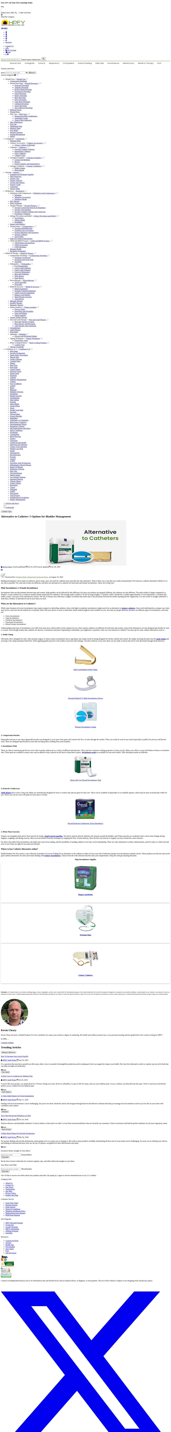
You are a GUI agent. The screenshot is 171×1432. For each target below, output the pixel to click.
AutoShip (8, 1233)
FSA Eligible (10, 1247)
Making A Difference (8, 1052)
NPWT (12, 136)
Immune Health (15, 249)
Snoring (13, 402)
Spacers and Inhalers (17, 224)
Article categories (8, 75)
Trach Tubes (19, 237)
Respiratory (54, 63)
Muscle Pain (14, 357)
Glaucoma (13, 441)
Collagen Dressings (22, 104)
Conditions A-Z (12, 349)
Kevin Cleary (7, 567)
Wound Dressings (17, 83)
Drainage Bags (15, 141)
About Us (8, 1183)
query (3, 73)
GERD (12, 491)
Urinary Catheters (85, 975)
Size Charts (9, 1249)
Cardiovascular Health (18, 443)
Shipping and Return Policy (15, 1211)
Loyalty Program (11, 1227)
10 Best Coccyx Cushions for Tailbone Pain (17, 1076)
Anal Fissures (15, 495)
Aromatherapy (15, 328)
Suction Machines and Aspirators (27, 232)
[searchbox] (11, 60)
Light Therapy (15, 330)
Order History (10, 1207)
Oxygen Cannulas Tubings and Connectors (30, 212)
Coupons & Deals (11, 1241)
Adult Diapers (6, 1092)
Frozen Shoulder (16, 416)
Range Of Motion (16, 467)
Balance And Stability (22, 295)
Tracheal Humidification (23, 228)
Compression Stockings (19, 256)
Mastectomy (128, 63)
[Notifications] (7, 52)
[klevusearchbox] (43, 59)
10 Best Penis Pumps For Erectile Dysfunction (18, 1133)
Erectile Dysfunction (17, 353)
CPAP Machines (20, 247)
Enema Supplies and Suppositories (27, 164)
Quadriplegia (15, 398)
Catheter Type (6, 511)
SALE (159, 63)
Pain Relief (14, 332)
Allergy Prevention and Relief (21, 216)
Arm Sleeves (19, 299)
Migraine (13, 390)
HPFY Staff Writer (10, 1060)
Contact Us (9, 46)
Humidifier (19, 222)
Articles (8, 1243)
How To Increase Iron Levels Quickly (14, 1056)
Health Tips (9, 1245)
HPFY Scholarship (12, 1229)
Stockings (18, 262)
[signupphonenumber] (11, 1169)
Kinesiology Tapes (21, 340)
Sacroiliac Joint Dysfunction (20, 463)
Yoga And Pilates (21, 313)
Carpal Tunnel (15, 369)
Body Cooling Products (19, 343)
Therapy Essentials (17, 347)
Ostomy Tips (14, 178)
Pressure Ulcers (15, 371)
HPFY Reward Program (14, 1223)
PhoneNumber (26, 1169)
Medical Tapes (15, 128)
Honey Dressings (21, 96)
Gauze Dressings (21, 106)
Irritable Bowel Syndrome (19, 497)
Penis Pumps (6, 1129)
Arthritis (13, 378)
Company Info (6, 1179)
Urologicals (29, 63)
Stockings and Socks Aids (24, 260)
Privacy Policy (10, 1193)
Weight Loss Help (16, 449)
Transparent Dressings (23, 92)
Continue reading (7, 1043)
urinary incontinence (52, 856)
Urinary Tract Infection (18, 447)
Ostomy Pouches (16, 181)
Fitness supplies (20, 315)
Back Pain (13, 365)
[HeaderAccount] (10, 50)
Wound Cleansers (16, 132)
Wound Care (15, 63)
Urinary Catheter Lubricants (25, 145)
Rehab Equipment (21, 289)
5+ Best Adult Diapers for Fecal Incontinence (17, 1096)
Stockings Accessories (23, 258)
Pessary (17, 162)
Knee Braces (19, 278)
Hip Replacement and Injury (20, 428)
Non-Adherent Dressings (24, 108)
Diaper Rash (14, 373)
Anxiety (13, 459)
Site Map (8, 1191)
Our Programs (6, 1219)
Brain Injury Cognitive (18, 422)
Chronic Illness (15, 481)
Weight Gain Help (16, 410)
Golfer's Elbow (15, 483)
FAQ (7, 1251)
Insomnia (13, 375)
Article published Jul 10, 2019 (25, 567)
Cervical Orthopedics (22, 272)
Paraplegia (14, 394)
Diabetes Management (18, 380)
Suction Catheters (21, 235)
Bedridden (14, 418)
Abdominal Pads (16, 126)
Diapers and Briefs (85, 895)
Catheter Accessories (18, 143)
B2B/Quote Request (12, 1215)
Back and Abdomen (22, 274)
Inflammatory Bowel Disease (20, 465)
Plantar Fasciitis (16, 396)
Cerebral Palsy (15, 361)
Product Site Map (11, 1195)
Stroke (12, 451)
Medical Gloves (16, 110)
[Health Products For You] (85, 22)
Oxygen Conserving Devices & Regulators (30, 208)
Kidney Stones (20, 168)
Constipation (14, 434)
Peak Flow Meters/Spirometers (21, 239)
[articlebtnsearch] (32, 73)
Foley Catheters (20, 153)
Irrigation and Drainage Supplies (22, 174)
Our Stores (9, 1187)
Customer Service (7, 1199)
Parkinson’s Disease (17, 426)
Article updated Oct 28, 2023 (48, 567)
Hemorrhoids (19, 170)
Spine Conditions (16, 430)
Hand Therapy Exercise (23, 297)
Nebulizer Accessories (23, 197)
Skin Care (14, 114)
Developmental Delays (18, 424)
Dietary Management (17, 500)
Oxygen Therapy (17, 206)
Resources (4, 1237)
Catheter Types (20, 155)
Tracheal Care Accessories (24, 230)
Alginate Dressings (21, 87)
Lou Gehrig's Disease (18, 477)
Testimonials (10, 1189)
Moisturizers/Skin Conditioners (26, 116)
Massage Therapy (16, 301)
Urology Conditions (18, 166)
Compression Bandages (18, 81)
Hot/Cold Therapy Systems (24, 322)
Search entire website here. (31, 60)
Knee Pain (13, 367)
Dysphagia (14, 432)
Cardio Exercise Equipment (25, 293)
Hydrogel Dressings (22, 85)
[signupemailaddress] (11, 1155)
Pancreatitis (14, 493)
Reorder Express (11, 1205)
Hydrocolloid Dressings (23, 89)
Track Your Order (11, 1203)
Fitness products (16, 307)
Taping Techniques (17, 338)
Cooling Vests (20, 345)
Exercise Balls (20, 309)
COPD (12, 461)
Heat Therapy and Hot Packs (25, 324)
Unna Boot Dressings (22, 102)
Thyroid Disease (16, 473)
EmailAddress (26, 1155)
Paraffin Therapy (16, 303)
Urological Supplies (18, 158)
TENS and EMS (20, 282)
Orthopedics (68, 63)
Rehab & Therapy (146, 63)
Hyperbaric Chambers (23, 214)
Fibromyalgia (15, 414)
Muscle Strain (15, 475)
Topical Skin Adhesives (23, 120)
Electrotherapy (16, 280)
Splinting (14, 334)
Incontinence (113, 63)
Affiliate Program (11, 1231)
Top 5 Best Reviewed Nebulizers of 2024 (16, 1116)
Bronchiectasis (15, 455)
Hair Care (13, 471)
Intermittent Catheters (22, 151)
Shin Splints (14, 400)
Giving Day (9, 1225)
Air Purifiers (19, 218)
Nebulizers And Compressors (21, 193)
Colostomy (14, 187)
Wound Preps (15, 112)
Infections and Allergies (18, 445)
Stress (12, 408)
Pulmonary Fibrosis (17, 469)
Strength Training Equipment (25, 291)
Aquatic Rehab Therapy (18, 317)
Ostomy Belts (15, 189)
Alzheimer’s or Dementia (19, 420)
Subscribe (5, 1157)
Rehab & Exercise (17, 287)
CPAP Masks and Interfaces (25, 243)
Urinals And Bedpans (22, 160)
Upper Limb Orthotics (23, 270)
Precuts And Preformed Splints (26, 336)
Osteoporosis (15, 453)
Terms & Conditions (12, 1209)
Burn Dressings (20, 98)
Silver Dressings (20, 100)
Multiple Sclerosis (16, 392)
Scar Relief (14, 130)
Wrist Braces (19, 276)
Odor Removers (16, 176)
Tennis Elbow (15, 406)
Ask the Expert (10, 1253)
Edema (12, 363)
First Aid (13, 124)
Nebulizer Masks (21, 199)
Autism (12, 386)
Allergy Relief (20, 220)
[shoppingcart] (87, 54)
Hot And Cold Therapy (19, 320)
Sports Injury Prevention (19, 355)
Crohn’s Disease (16, 359)
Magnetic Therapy (16, 305)
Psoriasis (13, 412)
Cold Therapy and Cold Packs (25, 326)
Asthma (13, 382)
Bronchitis (14, 485)
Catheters (14, 147)
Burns (12, 388)
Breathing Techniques (18, 251)
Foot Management (21, 266)
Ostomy (41, 63)
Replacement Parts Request (15, 1213)
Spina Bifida (14, 404)
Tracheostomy (16, 226)
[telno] (7, 48)
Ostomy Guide (15, 185)
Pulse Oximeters (16, 203)
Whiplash (13, 489)
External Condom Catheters (25, 149)
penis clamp (161, 639)
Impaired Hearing (16, 479)
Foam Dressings (20, 94)
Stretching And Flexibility (24, 311)
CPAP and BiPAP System (20, 241)
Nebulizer (18, 195)
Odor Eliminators (16, 122)
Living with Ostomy (17, 183)
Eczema (13, 457)
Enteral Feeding (85, 63)
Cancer (12, 487)
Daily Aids (99, 63)
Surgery (13, 439)
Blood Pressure (15, 436)
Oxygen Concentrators (23, 210)
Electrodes (18, 284)
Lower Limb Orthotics (23, 268)
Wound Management (17, 134)
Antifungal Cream (21, 118)
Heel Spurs (14, 351)
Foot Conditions (16, 384)
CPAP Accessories (21, 245)
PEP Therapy (15, 201)
